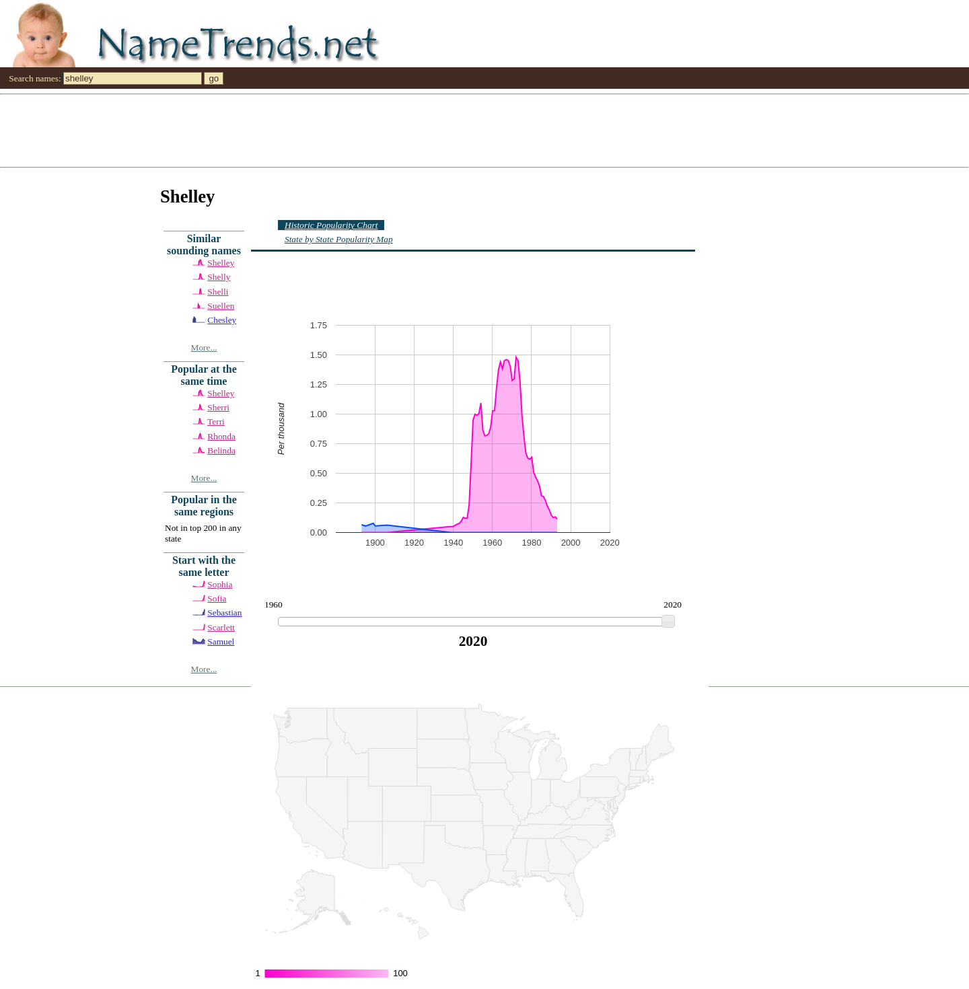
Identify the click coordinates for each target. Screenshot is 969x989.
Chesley (221, 320)
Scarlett (221, 627)
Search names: (35, 78)
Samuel (220, 641)
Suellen (220, 306)
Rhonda (221, 436)
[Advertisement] (404, 130)
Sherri (218, 407)
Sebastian (224, 613)
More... (204, 347)
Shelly (218, 277)
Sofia (216, 598)
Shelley (220, 263)
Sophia (219, 584)
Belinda (221, 450)
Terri (216, 421)
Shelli (217, 292)
